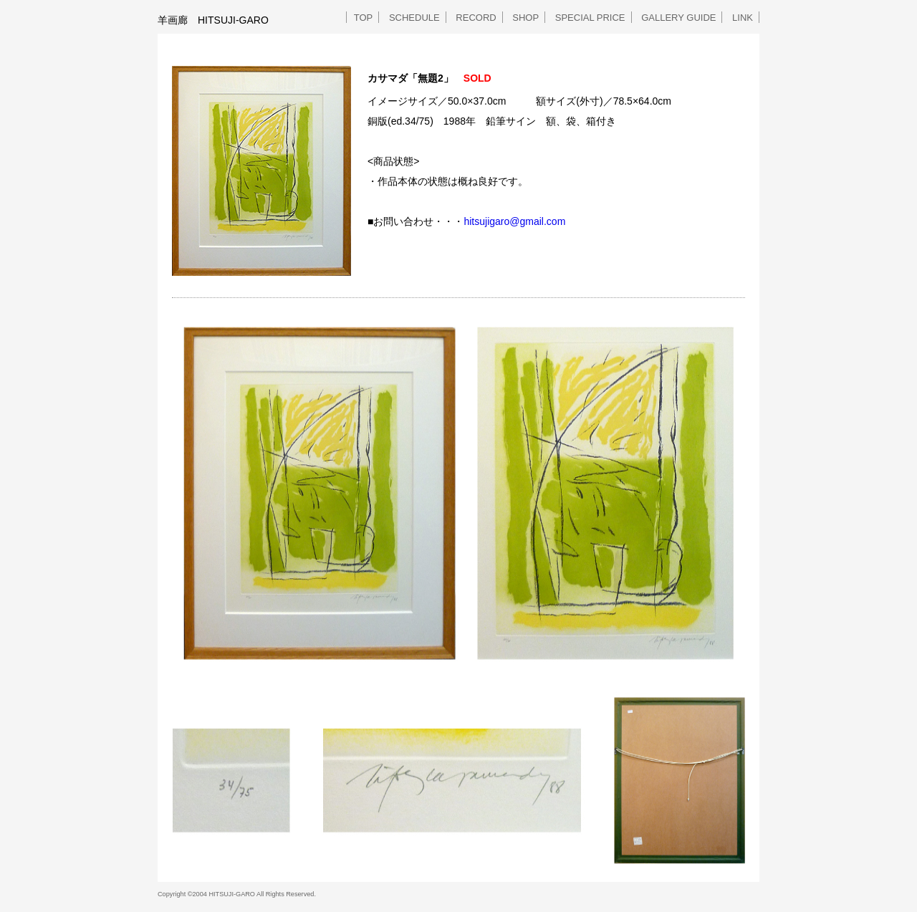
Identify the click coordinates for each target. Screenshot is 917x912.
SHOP (525, 17)
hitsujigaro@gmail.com (514, 221)
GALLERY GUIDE (678, 17)
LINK (742, 17)
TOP (363, 17)
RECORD (476, 17)
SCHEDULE (414, 17)
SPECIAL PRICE (590, 17)
